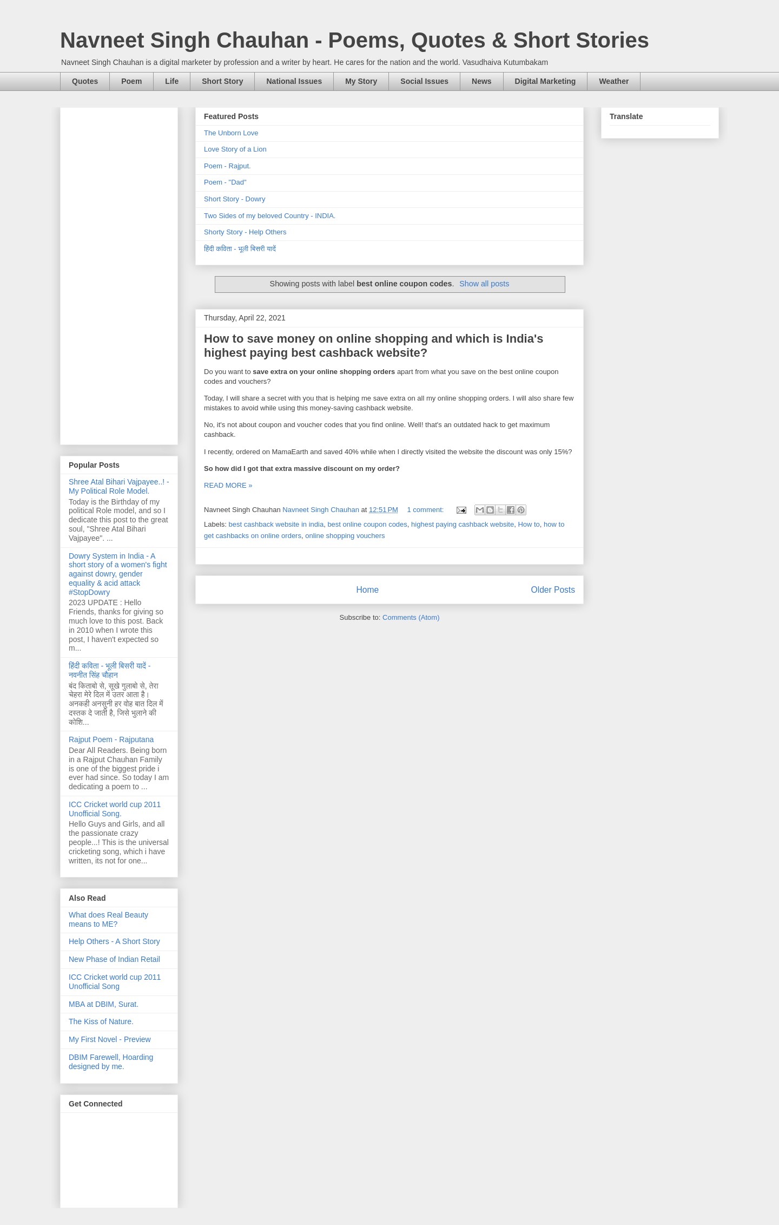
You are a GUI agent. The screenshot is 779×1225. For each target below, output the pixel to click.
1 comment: (426, 510)
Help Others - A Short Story (114, 941)
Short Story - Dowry (234, 199)
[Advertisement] (119, 274)
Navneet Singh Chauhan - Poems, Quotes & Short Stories (354, 40)
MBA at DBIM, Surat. (103, 1004)
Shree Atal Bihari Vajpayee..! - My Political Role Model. (119, 486)
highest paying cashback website (462, 524)
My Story (361, 81)
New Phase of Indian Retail (114, 959)
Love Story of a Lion (235, 149)
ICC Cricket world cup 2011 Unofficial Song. (115, 809)
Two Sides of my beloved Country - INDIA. (269, 216)
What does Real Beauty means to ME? (108, 919)
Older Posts (553, 589)
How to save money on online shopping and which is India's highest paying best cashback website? (373, 345)
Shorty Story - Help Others (245, 232)
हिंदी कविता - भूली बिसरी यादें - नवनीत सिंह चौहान (109, 670)
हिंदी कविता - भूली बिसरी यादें (240, 249)
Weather (614, 81)
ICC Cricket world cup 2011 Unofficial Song (115, 982)
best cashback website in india (276, 524)
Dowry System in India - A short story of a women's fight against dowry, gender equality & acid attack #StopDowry (118, 574)
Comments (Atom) (410, 617)
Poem (131, 81)
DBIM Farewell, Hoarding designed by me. (111, 1062)
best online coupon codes (367, 524)
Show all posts (484, 283)
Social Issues (424, 81)
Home (367, 589)
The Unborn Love (231, 133)
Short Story (222, 81)
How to (528, 524)
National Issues (294, 81)
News (482, 81)
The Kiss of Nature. (101, 1021)
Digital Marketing (545, 81)
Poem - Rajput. (227, 166)
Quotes (85, 81)
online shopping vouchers (345, 536)
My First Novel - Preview (110, 1039)
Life (172, 81)
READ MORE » (228, 485)
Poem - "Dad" (225, 182)
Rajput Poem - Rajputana (111, 739)
